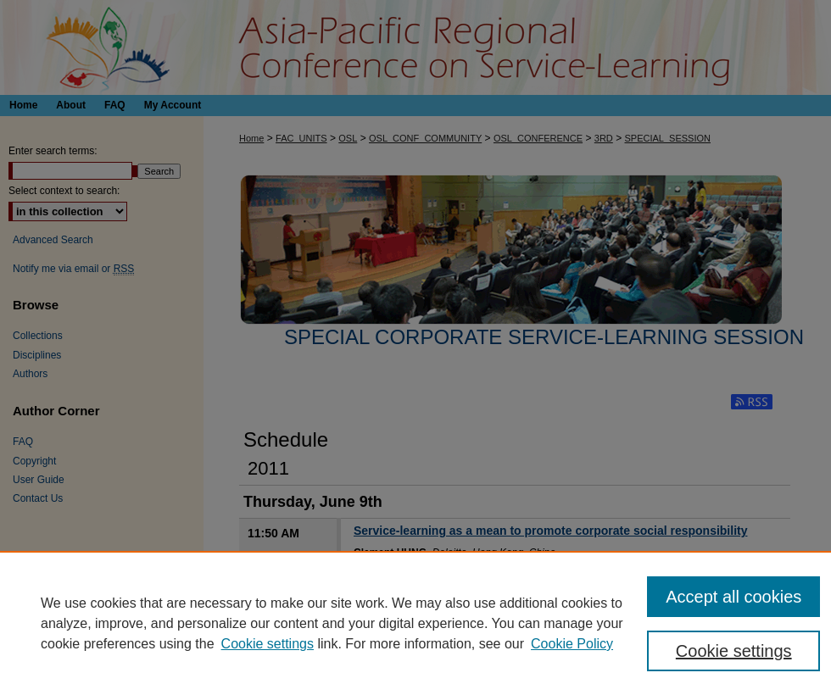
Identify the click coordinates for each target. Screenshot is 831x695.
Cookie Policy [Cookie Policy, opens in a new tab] (572, 644)
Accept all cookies (733, 596)
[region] (415, 623)
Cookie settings (267, 644)
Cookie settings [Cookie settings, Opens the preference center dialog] (734, 651)
